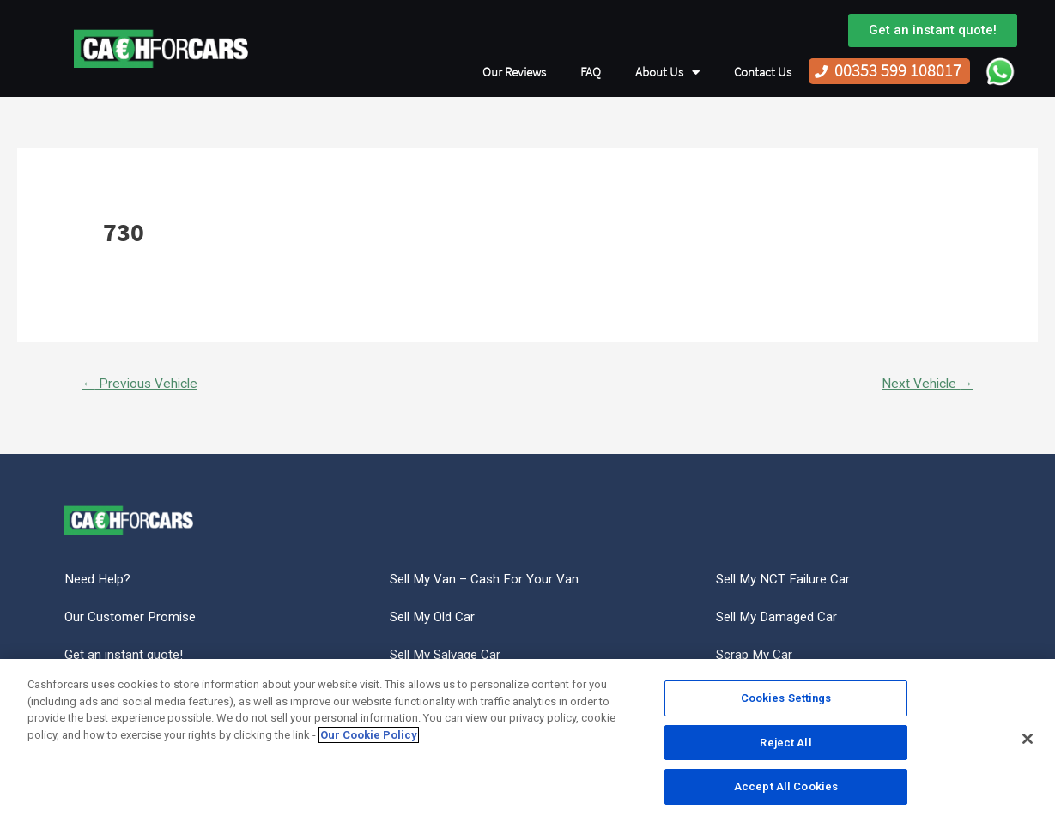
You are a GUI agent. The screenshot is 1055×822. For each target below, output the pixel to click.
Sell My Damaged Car (781, 619)
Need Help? (100, 580)
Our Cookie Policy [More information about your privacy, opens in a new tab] (368, 734)
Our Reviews (514, 72)
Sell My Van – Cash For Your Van (487, 580)
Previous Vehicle (142, 384)
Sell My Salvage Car (450, 658)
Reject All (785, 742)
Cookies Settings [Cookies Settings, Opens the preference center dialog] (786, 698)
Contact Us (762, 72)
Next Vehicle (926, 384)
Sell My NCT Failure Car (787, 580)
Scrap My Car (756, 658)
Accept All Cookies (786, 786)
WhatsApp (1000, 71)
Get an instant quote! (126, 658)
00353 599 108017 (897, 71)
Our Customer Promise (133, 619)
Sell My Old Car (436, 619)
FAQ (590, 72)
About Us (667, 72)
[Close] (1027, 739)
